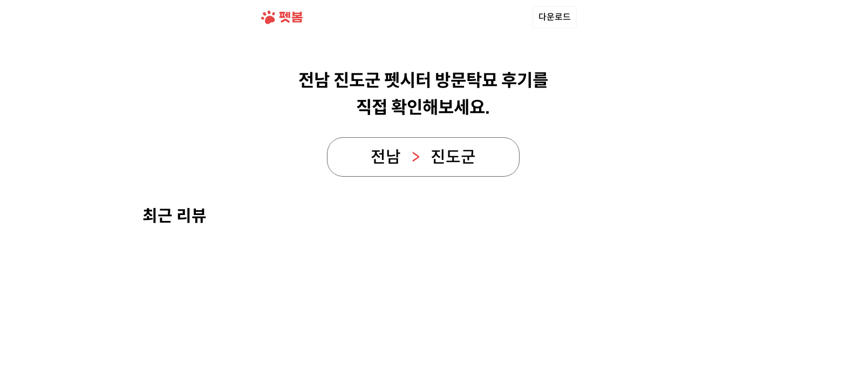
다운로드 (554, 17)
